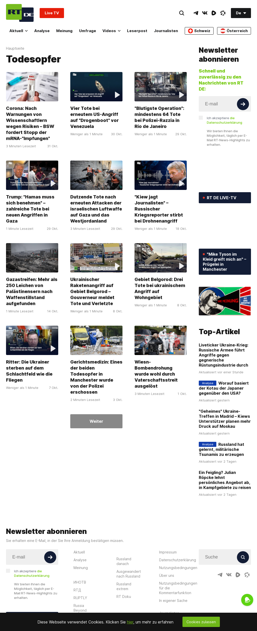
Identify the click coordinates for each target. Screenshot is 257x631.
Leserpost (137, 30)
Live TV (52, 13)
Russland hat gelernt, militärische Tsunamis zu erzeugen (221, 449)
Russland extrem (123, 586)
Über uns (166, 575)
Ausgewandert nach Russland (128, 573)
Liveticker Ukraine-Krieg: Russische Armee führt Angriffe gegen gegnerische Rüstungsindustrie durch (223, 355)
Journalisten (166, 30)
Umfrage (87, 30)
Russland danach (123, 561)
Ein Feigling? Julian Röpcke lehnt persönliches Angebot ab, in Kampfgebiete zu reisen (225, 480)
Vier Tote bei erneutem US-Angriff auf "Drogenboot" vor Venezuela (94, 117)
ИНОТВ (80, 582)
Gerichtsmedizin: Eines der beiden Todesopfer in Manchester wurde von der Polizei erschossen (96, 377)
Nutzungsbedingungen (178, 568)
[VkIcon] (205, 13)
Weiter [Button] (96, 421)
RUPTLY (80, 598)
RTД (77, 590)
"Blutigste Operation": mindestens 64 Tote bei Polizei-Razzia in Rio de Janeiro (159, 117)
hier (130, 621)
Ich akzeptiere (224, 120)
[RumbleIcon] (214, 13)
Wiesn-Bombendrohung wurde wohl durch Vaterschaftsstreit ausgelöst (156, 374)
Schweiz (199, 30)
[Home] (20, 13)
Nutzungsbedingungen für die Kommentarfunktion (178, 588)
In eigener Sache (173, 600)
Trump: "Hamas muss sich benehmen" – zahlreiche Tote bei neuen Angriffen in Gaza (30, 209)
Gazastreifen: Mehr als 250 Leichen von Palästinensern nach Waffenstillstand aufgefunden (31, 291)
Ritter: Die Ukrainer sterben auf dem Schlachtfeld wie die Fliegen (29, 371)
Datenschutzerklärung (177, 560)
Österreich (234, 30)
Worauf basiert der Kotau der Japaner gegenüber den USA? (224, 388)
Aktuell (18, 30)
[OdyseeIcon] (223, 13)
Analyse (42, 30)
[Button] (243, 104)
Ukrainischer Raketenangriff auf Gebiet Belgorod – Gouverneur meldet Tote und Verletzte (92, 291)
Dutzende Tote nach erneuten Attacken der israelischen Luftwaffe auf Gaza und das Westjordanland (96, 209)
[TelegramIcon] (196, 13)
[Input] (225, 104)
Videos (111, 30)
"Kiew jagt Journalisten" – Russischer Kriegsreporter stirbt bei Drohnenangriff (159, 209)
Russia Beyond (80, 607)
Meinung (64, 30)
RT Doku (123, 596)
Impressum (168, 552)
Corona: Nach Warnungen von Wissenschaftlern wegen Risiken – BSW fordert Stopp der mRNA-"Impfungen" (30, 123)
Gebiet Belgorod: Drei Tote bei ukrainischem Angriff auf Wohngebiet (160, 288)
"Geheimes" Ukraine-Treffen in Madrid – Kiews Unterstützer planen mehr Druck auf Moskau (225, 419)
